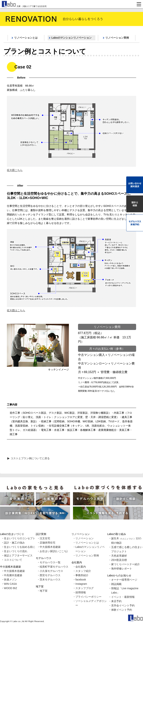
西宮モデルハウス (50, 575)
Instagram (81, 583)
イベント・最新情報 (123, 596)
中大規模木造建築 (14, 570)
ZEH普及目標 (119, 559)
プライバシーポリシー (88, 596)
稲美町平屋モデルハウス (54, 566)
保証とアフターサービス (18, 555)
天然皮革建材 (119, 555)
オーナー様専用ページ (124, 579)
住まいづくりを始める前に (19, 546)
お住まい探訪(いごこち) (53, 551)
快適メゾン (10, 579)
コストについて (13, 559)
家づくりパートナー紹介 (125, 564)
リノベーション (84, 538)
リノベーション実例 (117, 37)
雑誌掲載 (116, 584)
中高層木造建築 (13, 575)
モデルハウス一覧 (50, 562)
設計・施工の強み (14, 542)
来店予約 (116, 601)
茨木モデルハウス (50, 579)
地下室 (43, 590)
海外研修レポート (121, 568)
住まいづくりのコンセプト (19, 538)
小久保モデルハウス (51, 570)
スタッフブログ (84, 588)
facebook (80, 579)
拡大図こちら (15, 170)
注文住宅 (45, 538)
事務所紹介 (81, 575)
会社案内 (80, 566)
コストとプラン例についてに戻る (30, 458)
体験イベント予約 (121, 609)
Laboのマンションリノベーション (71, 37)
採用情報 (80, 592)
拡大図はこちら (16, 310)
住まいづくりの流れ (15, 551)
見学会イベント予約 (123, 605)
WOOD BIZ (10, 588)
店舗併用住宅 (47, 542)
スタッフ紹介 (83, 570)
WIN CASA (10, 583)
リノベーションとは (26, 37)
